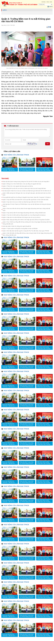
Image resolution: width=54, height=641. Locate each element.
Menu (50, 6)
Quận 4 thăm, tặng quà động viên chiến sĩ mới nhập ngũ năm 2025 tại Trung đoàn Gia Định (26, 219)
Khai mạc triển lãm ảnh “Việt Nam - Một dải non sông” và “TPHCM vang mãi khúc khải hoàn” (9, 169)
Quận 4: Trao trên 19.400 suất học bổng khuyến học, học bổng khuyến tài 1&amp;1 (24, 215)
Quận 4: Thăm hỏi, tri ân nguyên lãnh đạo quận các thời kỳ (18, 186)
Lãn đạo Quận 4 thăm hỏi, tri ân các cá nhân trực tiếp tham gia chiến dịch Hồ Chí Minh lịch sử (27, 190)
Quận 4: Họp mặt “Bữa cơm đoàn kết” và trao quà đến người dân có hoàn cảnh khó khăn (25, 199)
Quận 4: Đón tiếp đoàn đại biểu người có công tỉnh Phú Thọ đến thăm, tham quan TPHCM (26, 230)
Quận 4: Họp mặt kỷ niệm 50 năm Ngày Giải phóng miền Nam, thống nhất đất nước (24, 212)
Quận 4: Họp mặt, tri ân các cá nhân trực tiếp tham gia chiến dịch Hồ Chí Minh (23, 202)
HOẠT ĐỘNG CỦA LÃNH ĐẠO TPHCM (16, 155)
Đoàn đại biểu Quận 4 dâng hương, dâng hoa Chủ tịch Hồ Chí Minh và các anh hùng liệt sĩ (26, 181)
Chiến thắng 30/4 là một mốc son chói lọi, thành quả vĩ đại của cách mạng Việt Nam (24, 188)
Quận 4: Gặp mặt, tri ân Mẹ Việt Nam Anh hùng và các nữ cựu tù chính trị (21, 217)
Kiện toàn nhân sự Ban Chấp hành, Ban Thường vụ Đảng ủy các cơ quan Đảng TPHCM (43, 169)
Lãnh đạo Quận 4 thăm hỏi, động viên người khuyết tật (17, 226)
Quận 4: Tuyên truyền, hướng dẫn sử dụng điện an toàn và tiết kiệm (20, 228)
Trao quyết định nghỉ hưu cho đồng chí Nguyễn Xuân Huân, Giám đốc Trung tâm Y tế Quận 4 (27, 197)
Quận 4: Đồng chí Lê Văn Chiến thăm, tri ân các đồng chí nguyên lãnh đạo (22, 183)
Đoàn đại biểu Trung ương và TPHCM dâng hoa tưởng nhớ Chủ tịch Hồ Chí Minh (27, 169)
